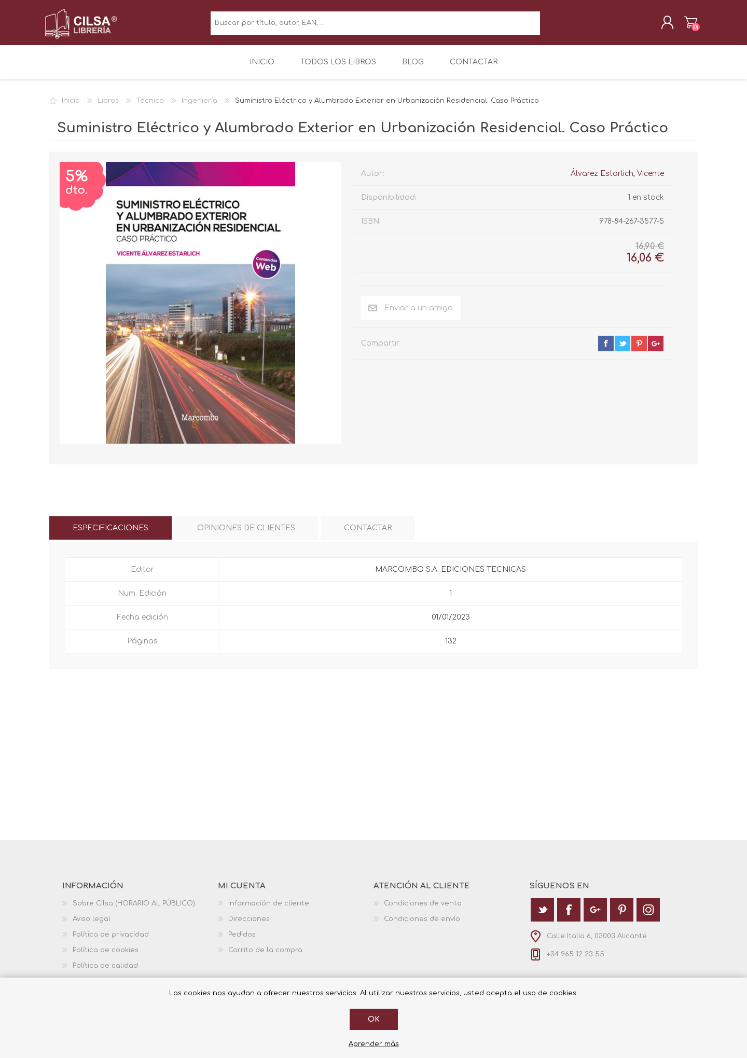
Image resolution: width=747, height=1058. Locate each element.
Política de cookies (106, 956)
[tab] (110, 534)
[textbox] (375, 26)
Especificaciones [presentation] (110, 534)
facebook (606, 350)
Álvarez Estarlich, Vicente (617, 180)
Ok (374, 1019)
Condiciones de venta (423, 909)
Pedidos (242, 940)
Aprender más (374, 1044)
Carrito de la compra (686, 25)
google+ (655, 350)
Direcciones (249, 925)
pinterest (639, 350)
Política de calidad (105, 971)
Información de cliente (268, 909)
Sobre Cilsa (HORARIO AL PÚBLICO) (134, 909)
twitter (622, 350)
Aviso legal (91, 925)
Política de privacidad (111, 940)
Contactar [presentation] (368, 534)
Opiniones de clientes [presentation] (246, 534)
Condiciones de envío (422, 925)
